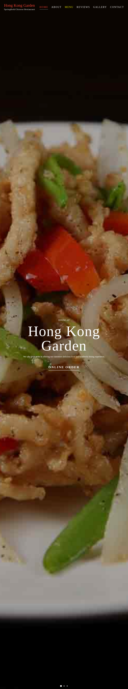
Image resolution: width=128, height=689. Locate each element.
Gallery (100, 7)
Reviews (83, 7)
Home (44, 7)
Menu (69, 7)
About (56, 7)
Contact (117, 7)
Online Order (64, 367)
